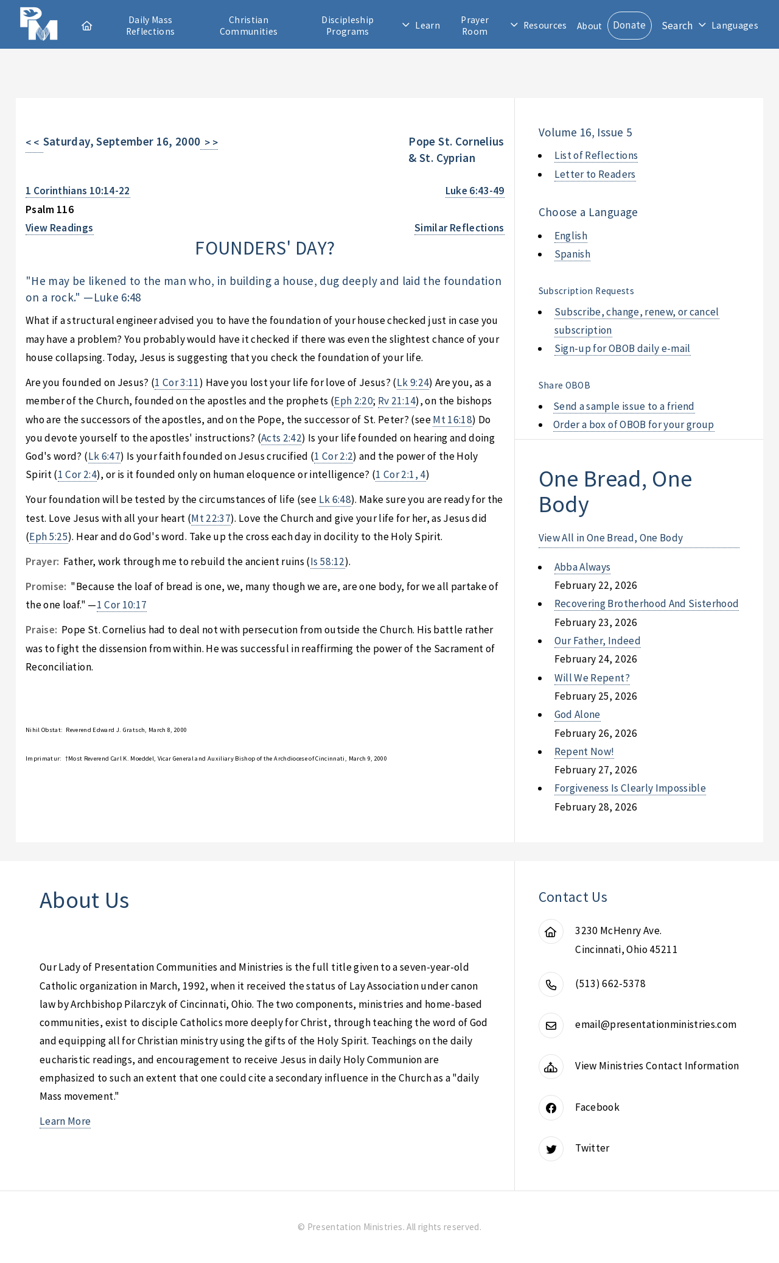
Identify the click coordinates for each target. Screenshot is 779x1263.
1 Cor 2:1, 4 (400, 474)
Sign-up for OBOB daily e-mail (622, 348)
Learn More (65, 1121)
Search (677, 25)
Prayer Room (475, 25)
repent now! (584, 751)
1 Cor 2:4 (77, 474)
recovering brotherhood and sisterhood (646, 603)
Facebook (597, 1107)
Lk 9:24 (413, 382)
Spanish (572, 254)
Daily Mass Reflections (150, 25)
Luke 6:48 (117, 297)
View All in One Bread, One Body (611, 537)
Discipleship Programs (347, 25)
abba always (582, 567)
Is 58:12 (327, 561)
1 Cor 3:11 (177, 382)
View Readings (60, 227)
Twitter (592, 1148)
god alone (577, 714)
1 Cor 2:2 (333, 456)
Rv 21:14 (397, 400)
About (590, 26)
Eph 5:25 (48, 536)
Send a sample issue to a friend (624, 406)
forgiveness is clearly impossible (630, 788)
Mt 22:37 (211, 518)
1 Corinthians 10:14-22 (78, 190)
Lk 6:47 (104, 456)
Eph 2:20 (353, 400)
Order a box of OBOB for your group (633, 424)
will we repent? (592, 677)
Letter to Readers (595, 174)
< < (34, 142)
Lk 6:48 (335, 499)
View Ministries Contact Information (657, 1065)
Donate (629, 25)
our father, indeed (597, 640)
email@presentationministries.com (655, 1024)
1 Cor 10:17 (122, 604)
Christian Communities (249, 25)
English (570, 235)
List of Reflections (596, 155)
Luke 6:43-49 (475, 190)
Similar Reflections (459, 227)
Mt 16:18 (452, 419)
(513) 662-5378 (610, 983)
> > (209, 142)
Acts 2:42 (281, 438)
